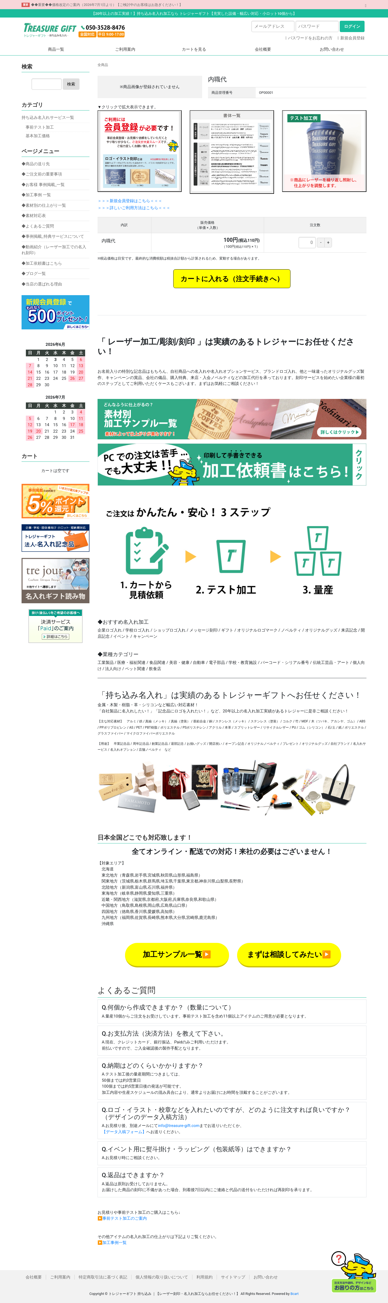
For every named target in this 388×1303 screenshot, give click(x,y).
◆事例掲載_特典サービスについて (53, 236)
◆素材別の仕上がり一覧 (44, 205)
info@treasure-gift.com (178, 1125)
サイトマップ (233, 1277)
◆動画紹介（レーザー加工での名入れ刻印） (54, 250)
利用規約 (204, 1277)
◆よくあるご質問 (38, 226)
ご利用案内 (125, 49)
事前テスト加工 (40, 127)
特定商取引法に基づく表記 (103, 1277)
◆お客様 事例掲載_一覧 (43, 184)
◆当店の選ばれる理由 (42, 284)
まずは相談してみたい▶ (289, 954)
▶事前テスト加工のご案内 (122, 1218)
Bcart (294, 1294)
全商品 (103, 65)
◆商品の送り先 (36, 163)
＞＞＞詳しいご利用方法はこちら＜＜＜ (134, 207)
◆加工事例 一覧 (36, 194)
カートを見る (194, 49)
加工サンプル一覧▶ (177, 954)
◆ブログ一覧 (34, 273)
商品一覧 (56, 49)
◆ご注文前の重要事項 (42, 174)
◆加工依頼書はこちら (42, 263)
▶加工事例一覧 (112, 1242)
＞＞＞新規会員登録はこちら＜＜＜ (130, 200)
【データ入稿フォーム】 (124, 1131)
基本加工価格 (38, 135)
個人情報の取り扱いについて (162, 1277)
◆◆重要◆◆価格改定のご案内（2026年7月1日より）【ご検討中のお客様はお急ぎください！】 (107, 5)
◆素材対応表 (34, 215)
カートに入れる (205, 279)
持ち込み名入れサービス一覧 (48, 117)
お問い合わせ (332, 49)
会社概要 (263, 49)
